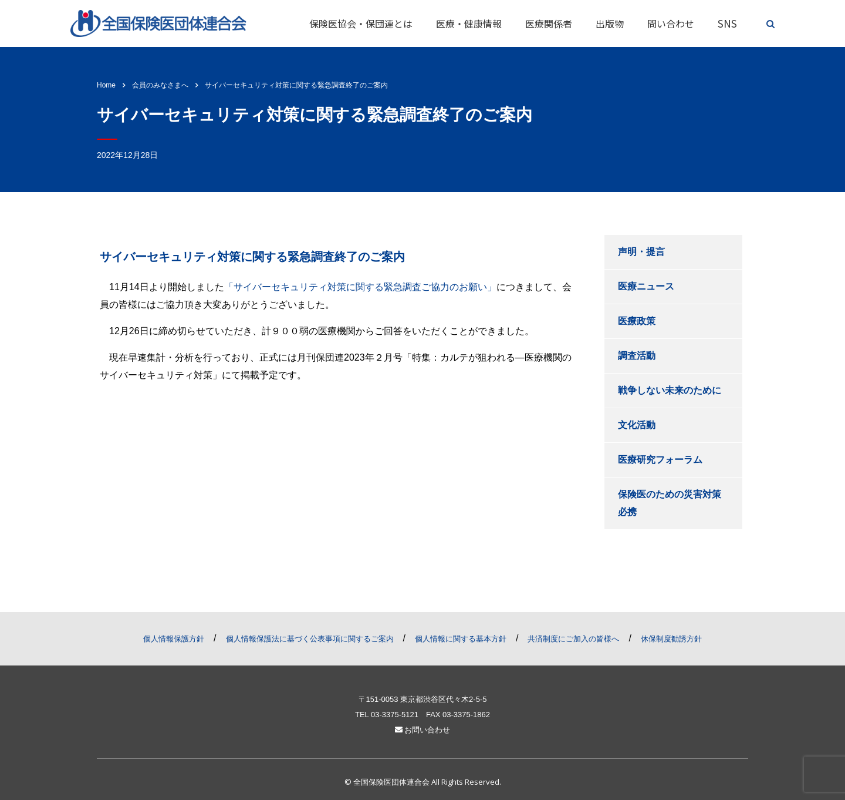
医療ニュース (646, 286)
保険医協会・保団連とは (361, 23)
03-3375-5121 (394, 714)
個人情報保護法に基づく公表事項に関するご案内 (310, 638)
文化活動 (636, 425)
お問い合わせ (423, 729)
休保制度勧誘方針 (671, 638)
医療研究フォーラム (660, 460)
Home (106, 85)
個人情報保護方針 (173, 638)
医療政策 (636, 321)
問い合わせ (670, 23)
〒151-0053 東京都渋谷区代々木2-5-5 (423, 699)
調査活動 (636, 356)
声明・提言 (641, 252)
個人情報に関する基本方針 (460, 638)
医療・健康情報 (469, 23)
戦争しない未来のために (669, 390)
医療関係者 (548, 23)
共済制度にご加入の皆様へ (573, 638)
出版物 (610, 23)
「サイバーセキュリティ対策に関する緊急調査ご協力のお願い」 (360, 287)
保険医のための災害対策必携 (669, 503)
